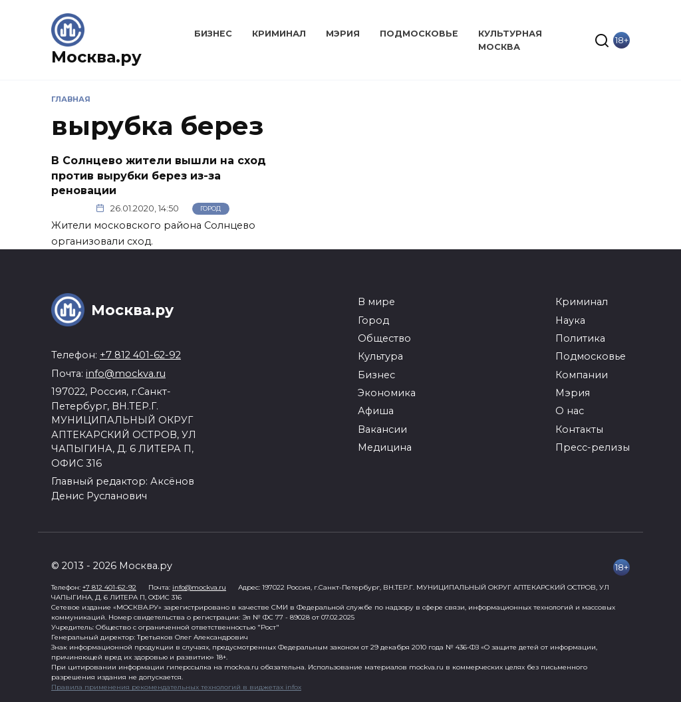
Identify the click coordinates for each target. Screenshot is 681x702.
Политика (580, 338)
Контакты (579, 429)
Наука (570, 320)
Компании (581, 375)
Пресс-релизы (592, 447)
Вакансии (382, 429)
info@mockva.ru (126, 374)
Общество (384, 338)
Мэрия (343, 34)
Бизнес (213, 34)
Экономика (387, 393)
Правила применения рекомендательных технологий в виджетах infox (176, 687)
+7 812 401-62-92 (140, 355)
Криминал (279, 34)
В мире (376, 302)
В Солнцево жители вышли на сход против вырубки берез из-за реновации (158, 175)
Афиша (376, 411)
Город (210, 208)
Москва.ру (96, 56)
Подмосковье (419, 34)
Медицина (385, 447)
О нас (569, 411)
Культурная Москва (510, 40)
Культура (380, 356)
